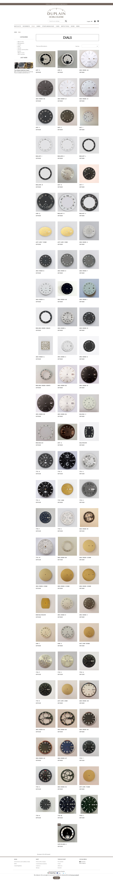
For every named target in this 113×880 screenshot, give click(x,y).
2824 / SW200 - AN (83, 729)
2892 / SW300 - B (83, 356)
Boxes (19, 51)
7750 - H (81, 500)
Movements (21, 43)
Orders (59, 863)
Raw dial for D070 (41, 615)
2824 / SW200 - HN (62, 299)
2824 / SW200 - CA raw (85, 557)
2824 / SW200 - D (62, 270)
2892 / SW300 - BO (40, 414)
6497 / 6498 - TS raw (84, 787)
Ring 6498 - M (39, 184)
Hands (19, 48)
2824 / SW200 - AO (40, 758)
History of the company (41, 861)
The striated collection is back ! (22, 70)
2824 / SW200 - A (83, 242)
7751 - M (38, 557)
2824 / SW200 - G (40, 299)
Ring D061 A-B (39, 442)
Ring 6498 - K (61, 156)
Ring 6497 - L (82, 156)
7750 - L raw (61, 500)
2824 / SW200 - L (62, 328)
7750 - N (38, 815)
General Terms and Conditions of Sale (22, 861)
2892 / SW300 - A (62, 356)
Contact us (38, 865)
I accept (56, 878)
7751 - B (38, 471)
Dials (19, 46)
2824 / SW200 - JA (83, 98)
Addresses (60, 865)
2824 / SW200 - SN (62, 787)
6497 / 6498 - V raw (63, 242)
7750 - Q (81, 672)
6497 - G (60, 442)
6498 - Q (38, 213)
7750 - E (60, 529)
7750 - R (38, 701)
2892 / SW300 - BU (62, 414)
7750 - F (38, 529)
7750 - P (38, 672)
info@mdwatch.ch (63, 4)
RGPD (15, 863)
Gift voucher (21, 54)
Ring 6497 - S (82, 213)
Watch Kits (21, 41)
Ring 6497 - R (61, 213)
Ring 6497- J (39, 156)
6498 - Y (38, 643)
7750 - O (60, 471)
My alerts (60, 867)
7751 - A (81, 471)
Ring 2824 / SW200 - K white (43, 385)
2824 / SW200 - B (40, 270)
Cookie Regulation (18, 865)
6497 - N (60, 184)
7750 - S (60, 672)
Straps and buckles (23, 49)
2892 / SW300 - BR (62, 729)
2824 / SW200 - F (83, 270)
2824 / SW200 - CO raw (63, 586)
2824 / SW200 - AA (83, 70)
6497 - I (81, 127)
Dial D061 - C (82, 414)
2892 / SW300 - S (83, 615)
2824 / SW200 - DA (40, 98)
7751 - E (38, 500)
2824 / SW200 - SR (83, 529)
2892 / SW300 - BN (62, 557)
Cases (19, 44)
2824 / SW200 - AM (84, 701)
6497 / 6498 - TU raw (41, 242)
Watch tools (21, 52)
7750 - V (81, 815)
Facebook (83, 861)
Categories (24, 37)
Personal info (60, 861)
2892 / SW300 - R (62, 615)
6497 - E (60, 127)
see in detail (75, 875)
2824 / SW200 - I (83, 299)
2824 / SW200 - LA (62, 98)
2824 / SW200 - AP (62, 758)
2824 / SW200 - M (83, 328)
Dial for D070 (83, 442)
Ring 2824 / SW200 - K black (43, 328)
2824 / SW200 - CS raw (41, 586)
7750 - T (81, 758)
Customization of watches (41, 863)
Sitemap (37, 867)
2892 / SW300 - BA (62, 385)
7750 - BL (60, 815)
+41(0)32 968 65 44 (55, 4)
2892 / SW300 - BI (83, 385)
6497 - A (38, 70)
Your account (62, 859)
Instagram (83, 863)
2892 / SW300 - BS (40, 729)
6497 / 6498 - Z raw (62, 701)
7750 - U (38, 787)
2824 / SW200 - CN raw (85, 586)
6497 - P (81, 184)
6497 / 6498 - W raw (84, 643)
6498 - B (60, 70)
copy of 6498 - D (62, 844)
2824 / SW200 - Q (40, 356)
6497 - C (38, 127)
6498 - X (60, 643)
